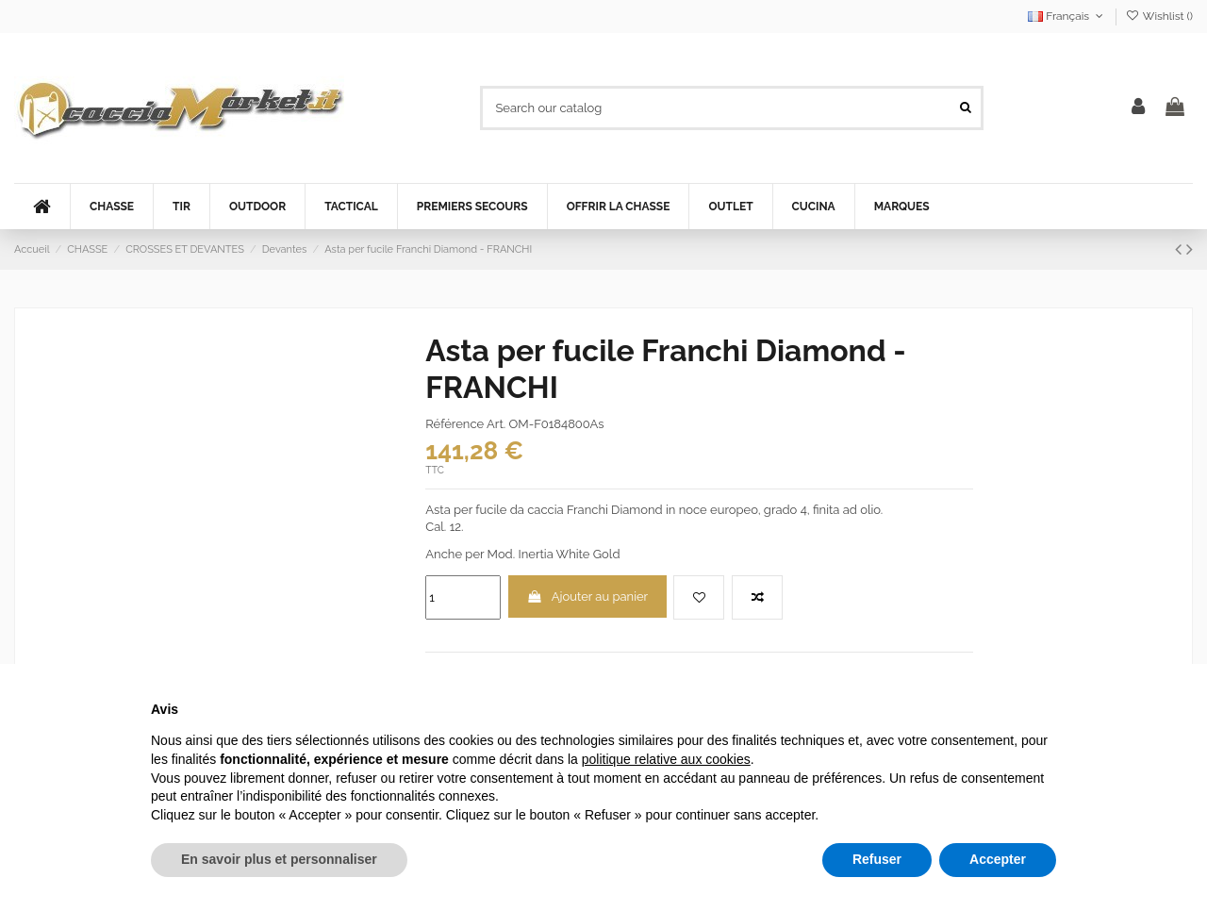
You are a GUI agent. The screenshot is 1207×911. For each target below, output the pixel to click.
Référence (454, 424)
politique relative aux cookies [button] (666, 759)
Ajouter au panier (588, 596)
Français (1067, 16)
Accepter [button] (997, 859)
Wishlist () (1159, 16)
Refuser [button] (876, 859)
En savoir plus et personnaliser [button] (279, 859)
